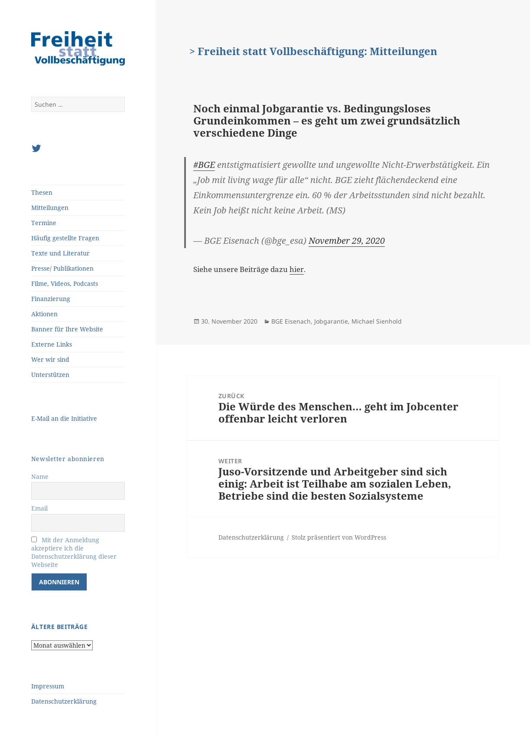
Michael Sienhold (376, 321)
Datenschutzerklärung (64, 701)
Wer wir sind (50, 359)
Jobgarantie (331, 321)
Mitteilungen (49, 207)
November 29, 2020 (347, 240)
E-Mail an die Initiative (64, 418)
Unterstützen (50, 374)
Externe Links (51, 344)
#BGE (204, 164)
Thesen (41, 192)
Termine (43, 223)
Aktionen (44, 314)
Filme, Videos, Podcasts (64, 283)
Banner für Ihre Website (67, 329)
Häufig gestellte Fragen (65, 238)
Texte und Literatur (60, 253)
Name (40, 476)
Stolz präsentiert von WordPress (339, 537)
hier (296, 269)
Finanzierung (50, 299)
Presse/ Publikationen (62, 268)
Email (39, 508)
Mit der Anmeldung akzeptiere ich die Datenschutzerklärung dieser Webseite (74, 552)
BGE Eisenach (291, 321)
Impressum (47, 686)
